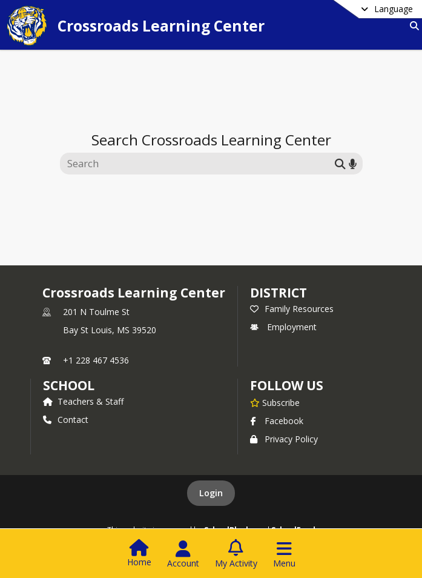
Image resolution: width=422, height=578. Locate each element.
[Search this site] (199, 163)
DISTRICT (278, 292)
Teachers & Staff (83, 401)
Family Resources (292, 308)
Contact (65, 419)
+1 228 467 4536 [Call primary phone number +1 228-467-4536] (96, 360)
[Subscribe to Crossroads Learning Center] (275, 402)
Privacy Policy (284, 439)
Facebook (276, 421)
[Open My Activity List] (236, 554)
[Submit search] (340, 163)
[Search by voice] (353, 163)
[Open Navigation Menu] (284, 554)
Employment (283, 327)
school (68, 385)
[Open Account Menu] (183, 554)
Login (211, 493)
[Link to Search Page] (412, 26)
